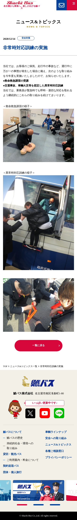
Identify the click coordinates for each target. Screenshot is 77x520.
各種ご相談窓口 (54, 451)
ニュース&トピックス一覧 (23, 366)
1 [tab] (22, 504)
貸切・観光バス (12, 454)
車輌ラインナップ (56, 432)
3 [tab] (55, 504)
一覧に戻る (46, 345)
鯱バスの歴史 (15, 437)
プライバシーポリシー (58, 457)
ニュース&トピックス (58, 444)
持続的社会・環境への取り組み (20, 446)
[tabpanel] (38, 490)
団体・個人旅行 (12, 472)
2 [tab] (38, 504)
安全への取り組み (56, 438)
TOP (5, 366)
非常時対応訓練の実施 (51, 366)
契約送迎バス (11, 465)
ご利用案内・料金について (23, 459)
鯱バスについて (12, 432)
